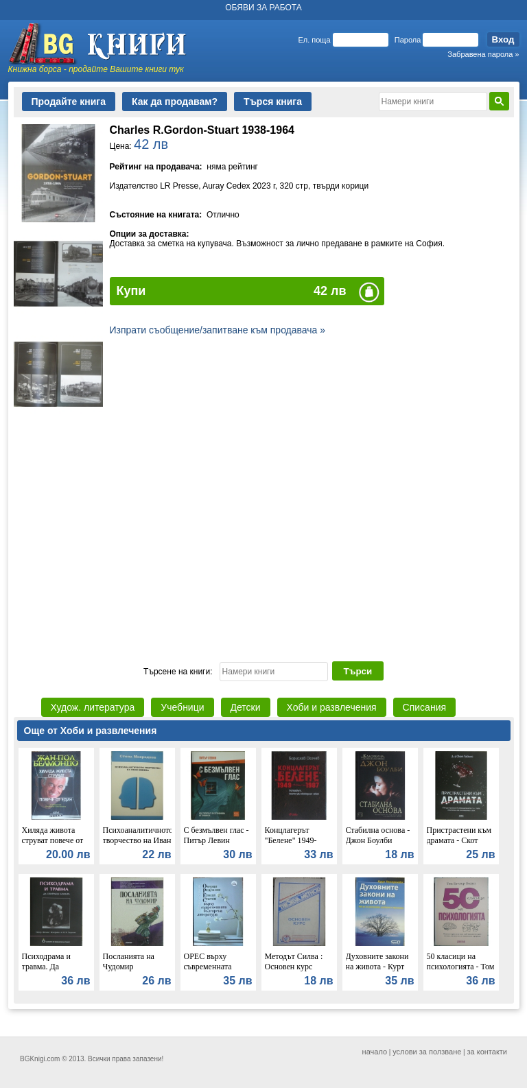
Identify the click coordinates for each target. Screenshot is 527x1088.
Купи (131, 291)
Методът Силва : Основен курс (294, 961)
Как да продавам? (175, 101)
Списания (424, 707)
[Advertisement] (264, 542)
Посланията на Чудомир (128, 961)
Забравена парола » (483, 54)
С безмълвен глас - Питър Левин (216, 835)
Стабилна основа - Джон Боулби (378, 835)
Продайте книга (69, 101)
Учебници (182, 707)
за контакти (487, 1052)
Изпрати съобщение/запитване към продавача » (218, 329)
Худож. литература (93, 707)
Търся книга (273, 101)
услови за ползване (427, 1052)
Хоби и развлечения (332, 707)
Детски (246, 707)
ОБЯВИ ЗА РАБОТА (263, 7)
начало (374, 1052)
